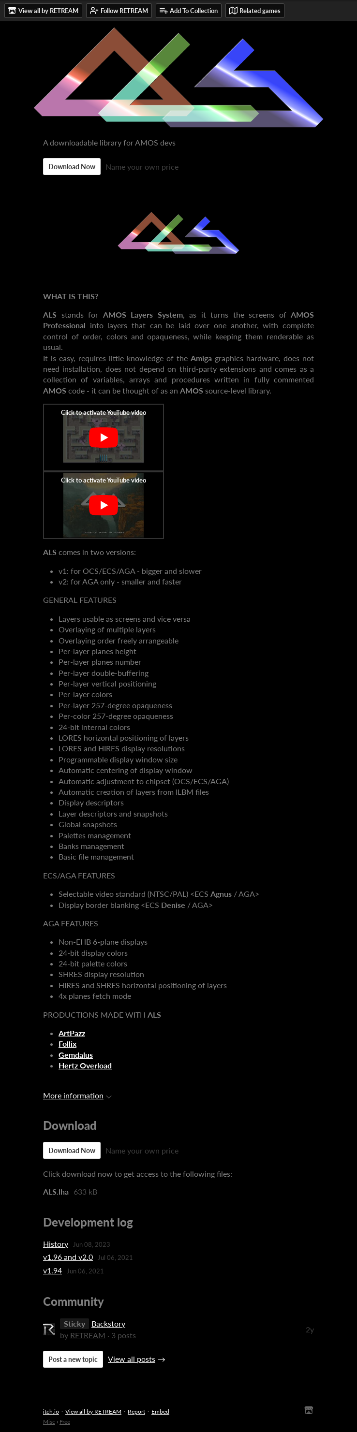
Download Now (71, 166)
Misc (49, 1421)
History (55, 1243)
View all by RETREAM (93, 1411)
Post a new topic (73, 1359)
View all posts (131, 1358)
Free (65, 1421)
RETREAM (87, 1335)
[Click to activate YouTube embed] (103, 437)
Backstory (108, 1323)
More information (77, 1095)
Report (136, 1411)
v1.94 (52, 1270)
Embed (160, 1411)
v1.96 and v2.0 (68, 1256)
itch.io (51, 1411)
